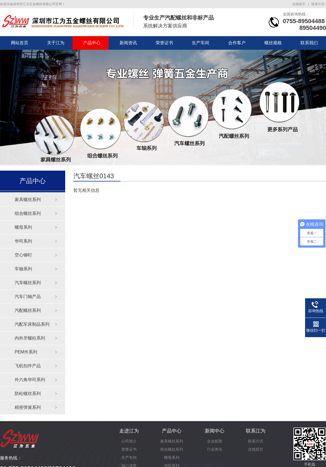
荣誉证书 (164, 42)
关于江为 (55, 42)
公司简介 (129, 441)
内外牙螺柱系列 (30, 338)
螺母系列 (23, 227)
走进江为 (129, 431)
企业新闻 (214, 441)
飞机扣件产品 (28, 365)
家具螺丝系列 (28, 199)
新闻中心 (214, 431)
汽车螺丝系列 (28, 282)
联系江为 (255, 431)
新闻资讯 (128, 42)
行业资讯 (214, 449)
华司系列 (23, 241)
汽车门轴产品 (28, 296)
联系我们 (309, 42)
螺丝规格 (273, 42)
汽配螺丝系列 (28, 310)
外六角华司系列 (30, 379)
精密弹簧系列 (28, 407)
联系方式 (317, 4)
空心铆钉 (23, 255)
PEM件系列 (26, 352)
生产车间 (200, 42)
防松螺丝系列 (28, 393)
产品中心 (92, 42)
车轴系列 (23, 269)
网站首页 (19, 42)
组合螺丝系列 (28, 213)
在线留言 (298, 4)
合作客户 (237, 42)
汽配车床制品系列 (32, 324)
